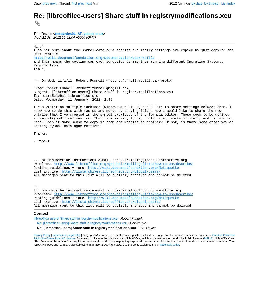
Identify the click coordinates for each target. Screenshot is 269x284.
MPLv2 (208, 274)
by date (196, 3)
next (53, 3)
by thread (211, 3)
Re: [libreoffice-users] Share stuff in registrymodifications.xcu (82, 259)
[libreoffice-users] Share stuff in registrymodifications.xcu (76, 254)
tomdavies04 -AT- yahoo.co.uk (79, 34)
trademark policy (169, 280)
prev (46, 3)
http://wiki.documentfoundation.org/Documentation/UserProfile (94, 61)
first (74, 3)
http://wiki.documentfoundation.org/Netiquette (133, 195)
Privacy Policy (42, 271)
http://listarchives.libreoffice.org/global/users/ (111, 200)
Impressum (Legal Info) (66, 271)
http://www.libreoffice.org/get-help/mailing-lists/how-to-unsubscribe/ (123, 190)
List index (228, 3)
